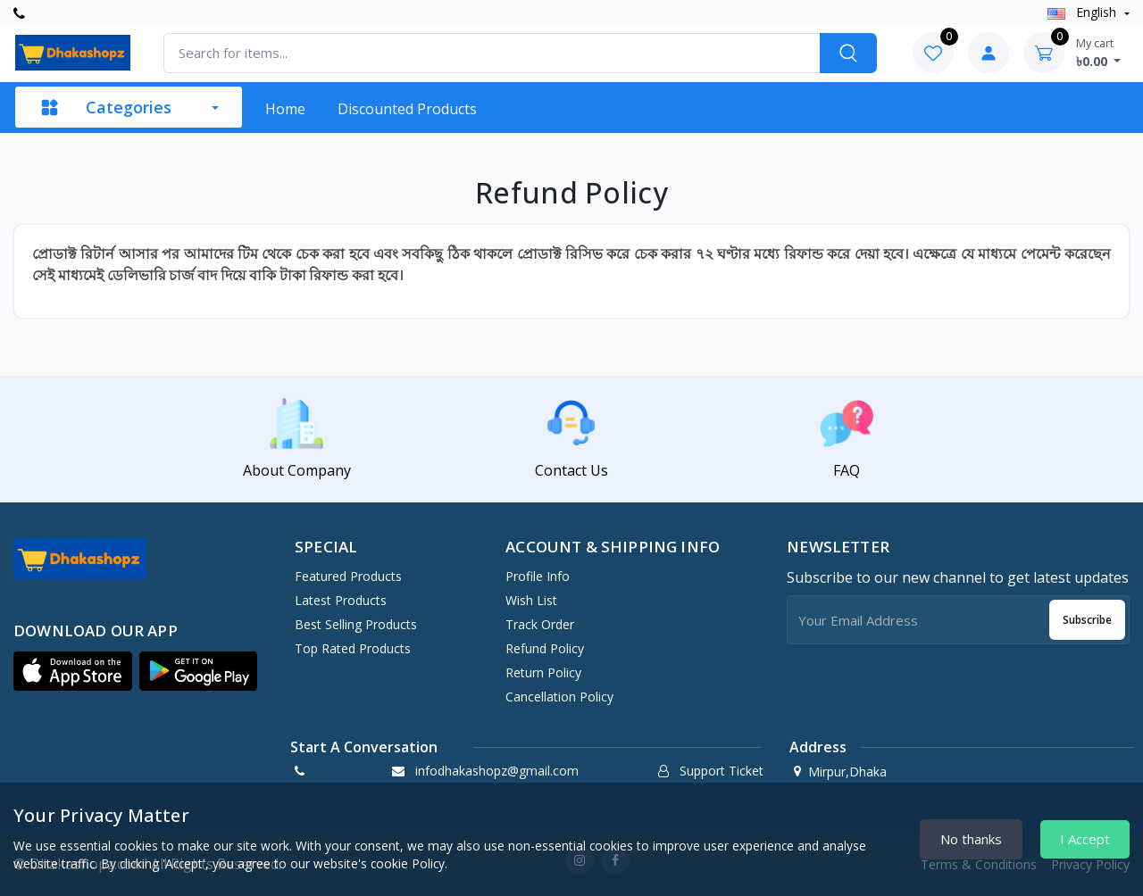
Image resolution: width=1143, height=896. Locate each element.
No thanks (971, 839)
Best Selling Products (356, 624)
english (1083, 12)
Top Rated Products (353, 648)
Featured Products (348, 576)
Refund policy (544, 648)
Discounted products (407, 109)
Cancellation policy (559, 696)
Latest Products (341, 600)
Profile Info (537, 576)
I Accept (1085, 839)
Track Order (539, 624)
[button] (72, 671)
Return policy (543, 672)
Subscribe (1087, 619)
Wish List (531, 600)
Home (285, 109)
